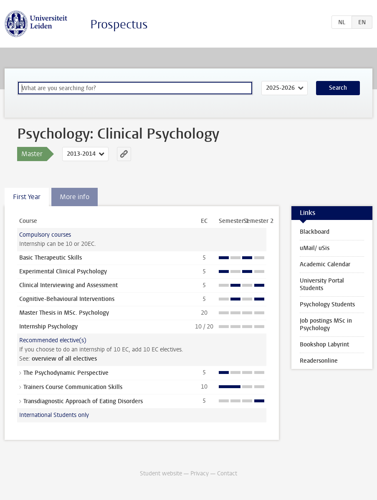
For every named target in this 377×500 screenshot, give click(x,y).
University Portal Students (322, 284)
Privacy (199, 473)
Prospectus (119, 24)
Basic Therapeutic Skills (50, 258)
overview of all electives (64, 359)
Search (338, 88)
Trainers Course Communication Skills (72, 387)
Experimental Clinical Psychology (63, 271)
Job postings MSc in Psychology (326, 324)
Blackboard (314, 232)
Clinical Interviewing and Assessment (68, 285)
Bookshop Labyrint (324, 344)
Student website (161, 473)
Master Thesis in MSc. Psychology (64, 313)
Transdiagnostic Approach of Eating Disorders (83, 401)
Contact (227, 473)
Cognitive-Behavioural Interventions (66, 299)
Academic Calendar (325, 264)
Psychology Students (327, 304)
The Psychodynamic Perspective (66, 373)
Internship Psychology (48, 327)
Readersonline (319, 361)
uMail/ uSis (314, 248)
